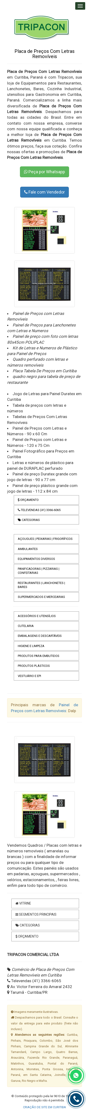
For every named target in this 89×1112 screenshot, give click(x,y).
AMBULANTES (28, 549)
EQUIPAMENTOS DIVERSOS (36, 559)
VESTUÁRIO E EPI (29, 676)
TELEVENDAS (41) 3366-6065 (39, 510)
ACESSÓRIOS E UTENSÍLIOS (37, 616)
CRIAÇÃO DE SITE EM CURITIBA (44, 1107)
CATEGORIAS (29, 520)
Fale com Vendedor (44, 192)
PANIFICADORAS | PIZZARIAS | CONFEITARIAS (38, 571)
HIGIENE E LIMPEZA (31, 646)
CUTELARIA (26, 626)
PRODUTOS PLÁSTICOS (34, 666)
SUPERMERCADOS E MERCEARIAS (41, 597)
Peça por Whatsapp (44, 171)
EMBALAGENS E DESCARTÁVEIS (40, 636)
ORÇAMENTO (28, 500)
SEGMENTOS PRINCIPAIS (35, 914)
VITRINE (23, 903)
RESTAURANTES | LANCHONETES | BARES (41, 585)
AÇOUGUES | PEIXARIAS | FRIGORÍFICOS (45, 539)
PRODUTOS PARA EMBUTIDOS (38, 656)
